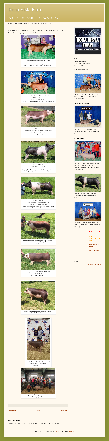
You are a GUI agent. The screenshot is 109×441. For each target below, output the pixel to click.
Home (38, 410)
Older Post (64, 410)
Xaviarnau (58, 431)
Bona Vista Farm (25, 9)
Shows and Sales (94, 250)
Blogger (71, 431)
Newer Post (12, 410)
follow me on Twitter (94, 265)
